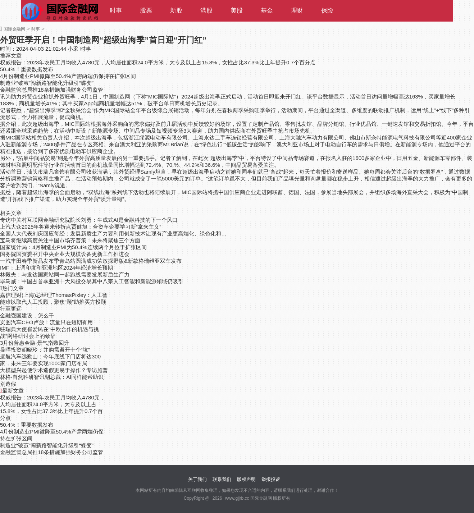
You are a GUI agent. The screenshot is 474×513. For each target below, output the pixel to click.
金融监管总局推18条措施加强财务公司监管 (51, 90)
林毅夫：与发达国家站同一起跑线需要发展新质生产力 (64, 274)
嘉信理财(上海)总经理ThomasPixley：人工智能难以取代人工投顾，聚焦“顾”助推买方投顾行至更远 (54, 302)
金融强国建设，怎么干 (27, 315)
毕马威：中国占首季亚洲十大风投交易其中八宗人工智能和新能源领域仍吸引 (91, 281)
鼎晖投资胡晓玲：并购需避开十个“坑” (45, 350)
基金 (267, 10)
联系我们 (222, 479)
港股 (206, 10)
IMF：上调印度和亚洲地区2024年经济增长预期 (56, 268)
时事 (116, 10)
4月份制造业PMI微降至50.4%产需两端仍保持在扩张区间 (68, 76)
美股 (237, 10)
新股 (176, 10)
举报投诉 (270, 479)
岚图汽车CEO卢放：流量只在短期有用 (46, 322)
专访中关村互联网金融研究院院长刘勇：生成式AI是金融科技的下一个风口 (89, 220)
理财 (297, 10)
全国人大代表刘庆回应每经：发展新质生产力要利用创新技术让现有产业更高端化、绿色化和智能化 (114, 233)
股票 (146, 10)
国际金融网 (14, 29)
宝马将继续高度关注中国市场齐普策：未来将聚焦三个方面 (70, 240)
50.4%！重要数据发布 (26, 69)
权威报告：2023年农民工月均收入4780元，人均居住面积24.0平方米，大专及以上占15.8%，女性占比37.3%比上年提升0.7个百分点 (157, 62)
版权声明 (246, 479)
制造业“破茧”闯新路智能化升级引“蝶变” (47, 83)
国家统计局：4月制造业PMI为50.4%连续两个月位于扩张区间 (73, 247)
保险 (327, 10)
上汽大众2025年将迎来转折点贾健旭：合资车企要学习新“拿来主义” (80, 227)
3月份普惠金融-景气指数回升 (34, 343)
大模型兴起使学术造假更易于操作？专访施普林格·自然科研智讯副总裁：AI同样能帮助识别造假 (54, 377)
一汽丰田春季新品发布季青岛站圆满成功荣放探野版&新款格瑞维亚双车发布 (91, 261)
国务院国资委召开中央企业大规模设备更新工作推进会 (64, 254)
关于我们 (197, 479)
